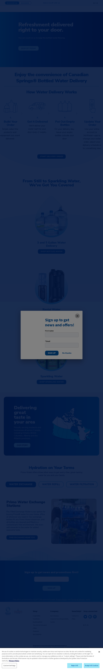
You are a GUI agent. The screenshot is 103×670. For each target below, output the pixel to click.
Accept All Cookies (91, 666)
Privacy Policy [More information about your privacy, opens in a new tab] (14, 661)
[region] (51, 659)
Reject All (74, 666)
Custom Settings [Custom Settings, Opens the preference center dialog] (9, 666)
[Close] (99, 651)
